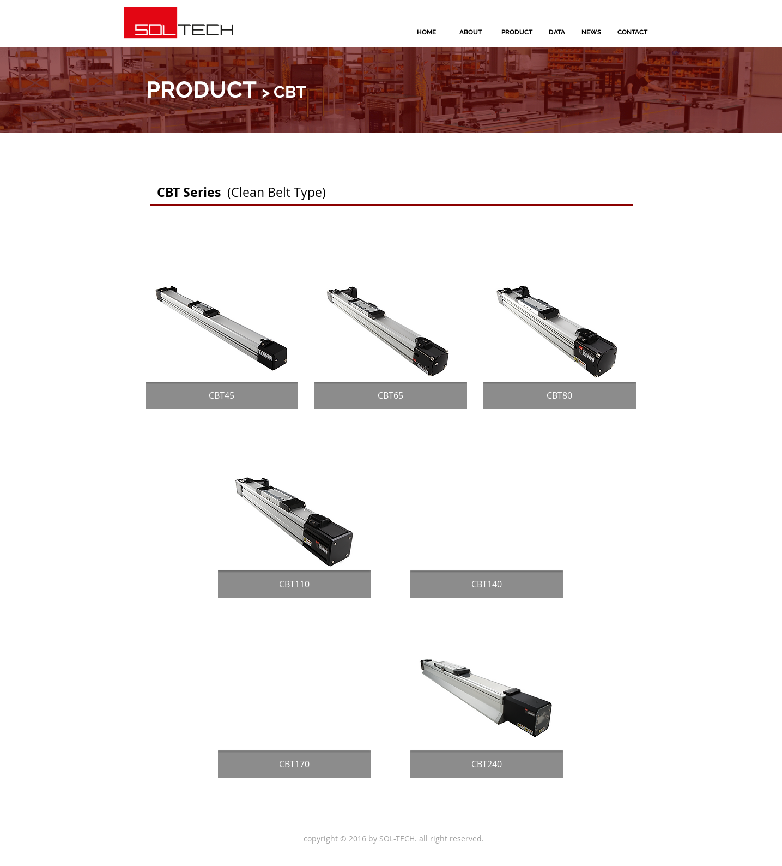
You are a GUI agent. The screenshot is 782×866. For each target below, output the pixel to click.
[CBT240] (486, 764)
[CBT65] (390, 395)
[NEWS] (591, 32)
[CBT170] (294, 764)
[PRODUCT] (517, 32)
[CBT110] (294, 584)
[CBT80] (559, 395)
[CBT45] (222, 395)
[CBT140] (486, 584)
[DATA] (557, 32)
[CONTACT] (632, 32)
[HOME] (427, 32)
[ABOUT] (471, 32)
